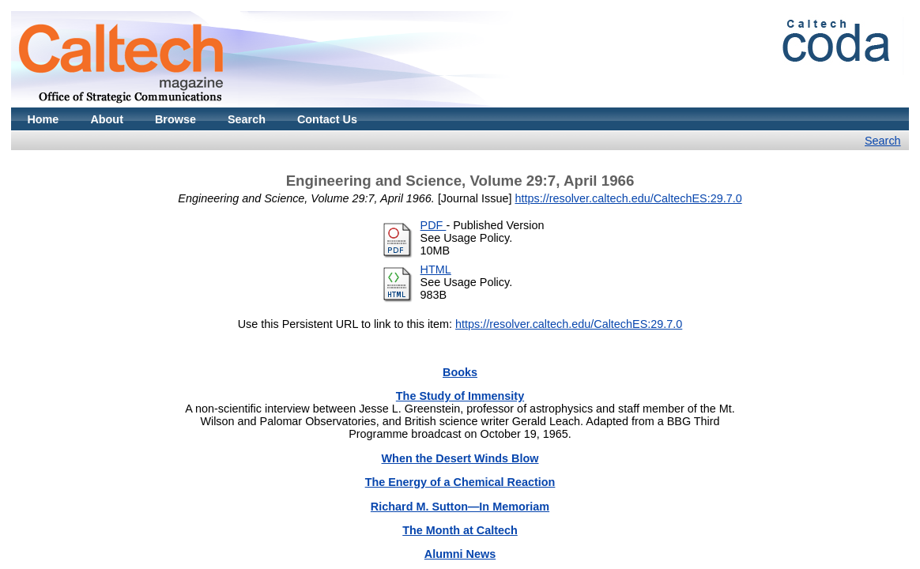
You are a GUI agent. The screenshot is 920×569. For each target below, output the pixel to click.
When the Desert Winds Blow (460, 458)
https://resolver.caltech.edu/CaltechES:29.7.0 (628, 198)
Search (247, 119)
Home (42, 119)
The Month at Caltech (460, 530)
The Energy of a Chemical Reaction (460, 482)
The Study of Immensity (460, 396)
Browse (175, 119)
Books (460, 372)
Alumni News (460, 554)
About (106, 119)
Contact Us (327, 119)
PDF (433, 225)
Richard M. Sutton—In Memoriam (460, 506)
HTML (435, 269)
